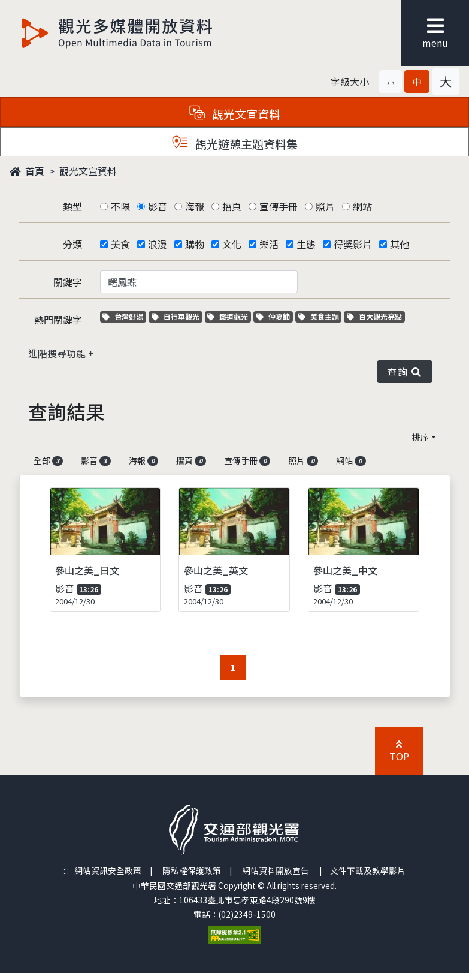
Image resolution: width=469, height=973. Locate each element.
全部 (48, 460)
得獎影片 (353, 244)
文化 (231, 244)
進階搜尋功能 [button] (58, 353)
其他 (399, 244)
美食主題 (320, 316)
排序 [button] (420, 437)
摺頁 (231, 206)
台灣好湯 (124, 316)
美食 (120, 244)
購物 (194, 244)
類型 (72, 206)
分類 (72, 244)
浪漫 (157, 244)
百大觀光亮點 (374, 316)
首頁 (27, 171)
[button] (390, 81)
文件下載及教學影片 (368, 870)
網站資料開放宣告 (275, 870)
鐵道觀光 (229, 316)
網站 (362, 206)
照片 (325, 206)
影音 (157, 206)
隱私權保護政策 (191, 870)
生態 (306, 244)
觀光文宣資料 (88, 171)
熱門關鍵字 (58, 319)
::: (66, 870)
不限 (120, 206)
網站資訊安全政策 (107, 870)
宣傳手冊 (278, 206)
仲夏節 (274, 316)
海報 (194, 206)
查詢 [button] (404, 372)
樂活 (269, 244)
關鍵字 (67, 282)
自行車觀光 (175, 316)
